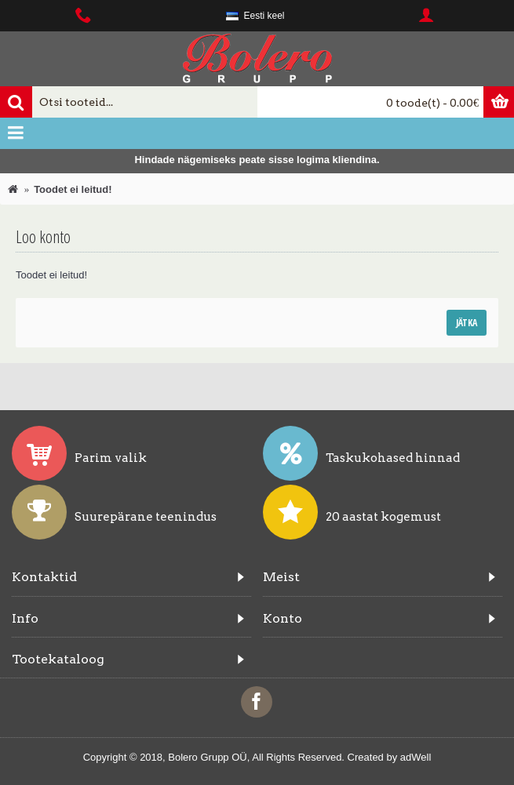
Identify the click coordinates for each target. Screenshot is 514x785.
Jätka (466, 322)
